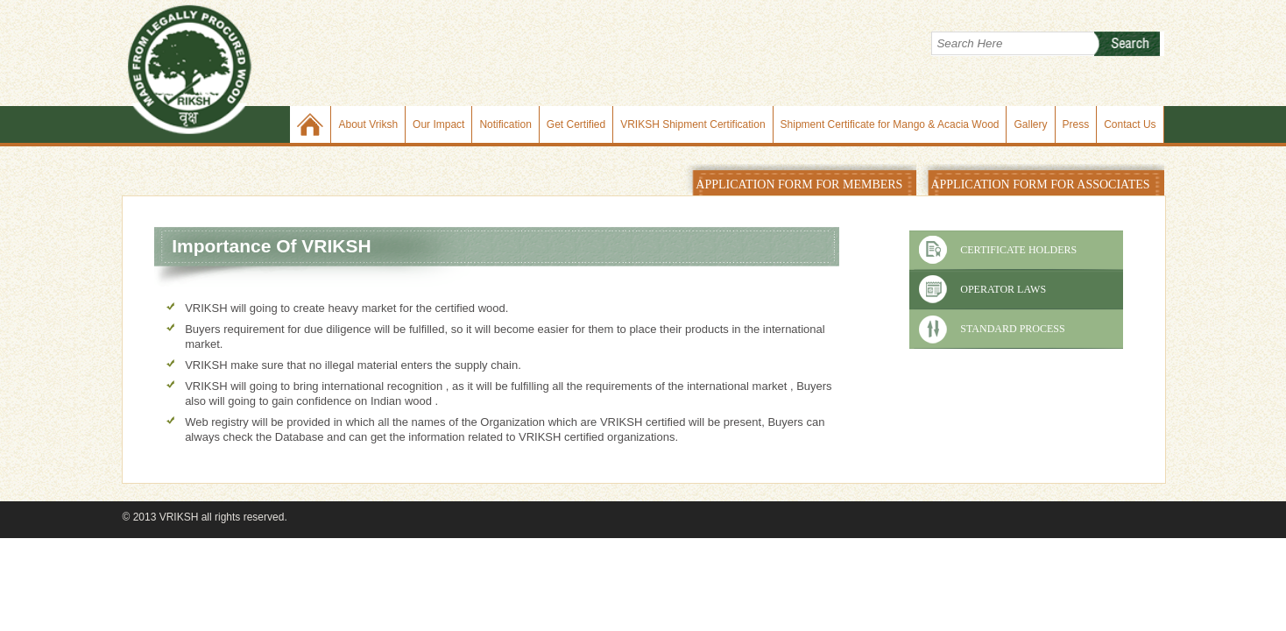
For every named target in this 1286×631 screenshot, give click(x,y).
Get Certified (576, 124)
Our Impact (438, 124)
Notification (505, 124)
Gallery (1030, 124)
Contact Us (1129, 124)
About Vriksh (368, 124)
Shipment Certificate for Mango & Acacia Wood (890, 124)
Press (1076, 124)
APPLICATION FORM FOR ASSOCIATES (1039, 184)
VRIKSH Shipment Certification (692, 124)
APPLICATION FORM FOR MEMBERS (799, 184)
